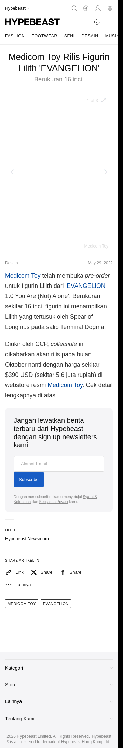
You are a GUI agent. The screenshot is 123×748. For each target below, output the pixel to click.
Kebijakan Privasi (53, 501)
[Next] (104, 171)
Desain (90, 36)
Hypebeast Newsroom (27, 538)
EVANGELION (86, 285)
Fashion (15, 36)
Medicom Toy (23, 275)
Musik (112, 36)
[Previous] (13, 171)
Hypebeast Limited (34, 736)
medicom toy (22, 603)
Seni (69, 36)
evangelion (56, 603)
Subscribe (29, 479)
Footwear (44, 36)
